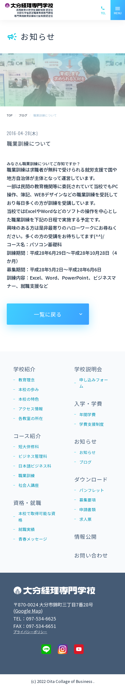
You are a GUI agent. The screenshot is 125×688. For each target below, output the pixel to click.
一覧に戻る (48, 314)
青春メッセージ (32, 539)
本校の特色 (28, 399)
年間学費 (87, 414)
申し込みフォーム (93, 383)
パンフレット (91, 490)
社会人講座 (28, 485)
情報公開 (85, 536)
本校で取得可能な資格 (36, 516)
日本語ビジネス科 (34, 466)
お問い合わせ (91, 555)
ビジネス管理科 (32, 456)
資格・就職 (27, 502)
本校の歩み (28, 389)
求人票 (85, 519)
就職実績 (26, 529)
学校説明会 (88, 369)
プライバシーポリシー (30, 631)
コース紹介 (27, 436)
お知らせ (85, 441)
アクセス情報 (30, 409)
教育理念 (26, 380)
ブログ (85, 462)
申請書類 (87, 509)
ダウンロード (91, 479)
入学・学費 (88, 403)
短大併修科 (28, 446)
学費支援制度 (91, 424)
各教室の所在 (30, 418)
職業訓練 (26, 475)
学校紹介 (24, 369)
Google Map (28, 610)
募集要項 (87, 500)
